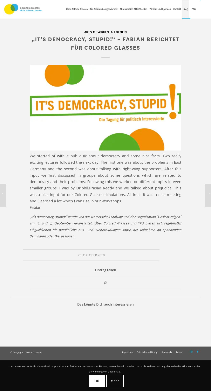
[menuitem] (77, 9)
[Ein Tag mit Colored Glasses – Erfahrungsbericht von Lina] (3, 195)
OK (97, 381)
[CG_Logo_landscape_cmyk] (22, 9)
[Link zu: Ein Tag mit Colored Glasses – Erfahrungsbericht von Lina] (141, 322)
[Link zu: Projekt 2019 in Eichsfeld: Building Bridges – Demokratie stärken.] (45, 322)
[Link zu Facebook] (198, 352)
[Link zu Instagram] (191, 352)
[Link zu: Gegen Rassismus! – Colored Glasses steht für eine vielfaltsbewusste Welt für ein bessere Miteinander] (164, 322)
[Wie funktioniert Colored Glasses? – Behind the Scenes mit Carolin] (208, 195)
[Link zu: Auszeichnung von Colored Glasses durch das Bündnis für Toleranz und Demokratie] (22, 322)
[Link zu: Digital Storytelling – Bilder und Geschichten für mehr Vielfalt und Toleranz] (188, 322)
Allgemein (119, 32)
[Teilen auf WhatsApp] (105, 282)
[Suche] (201, 9)
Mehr (115, 381)
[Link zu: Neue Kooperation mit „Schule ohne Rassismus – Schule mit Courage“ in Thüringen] (117, 322)
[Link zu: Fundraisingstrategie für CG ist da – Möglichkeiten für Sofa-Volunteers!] (69, 322)
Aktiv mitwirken (96, 32)
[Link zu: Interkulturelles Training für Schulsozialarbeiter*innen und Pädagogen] (93, 322)
